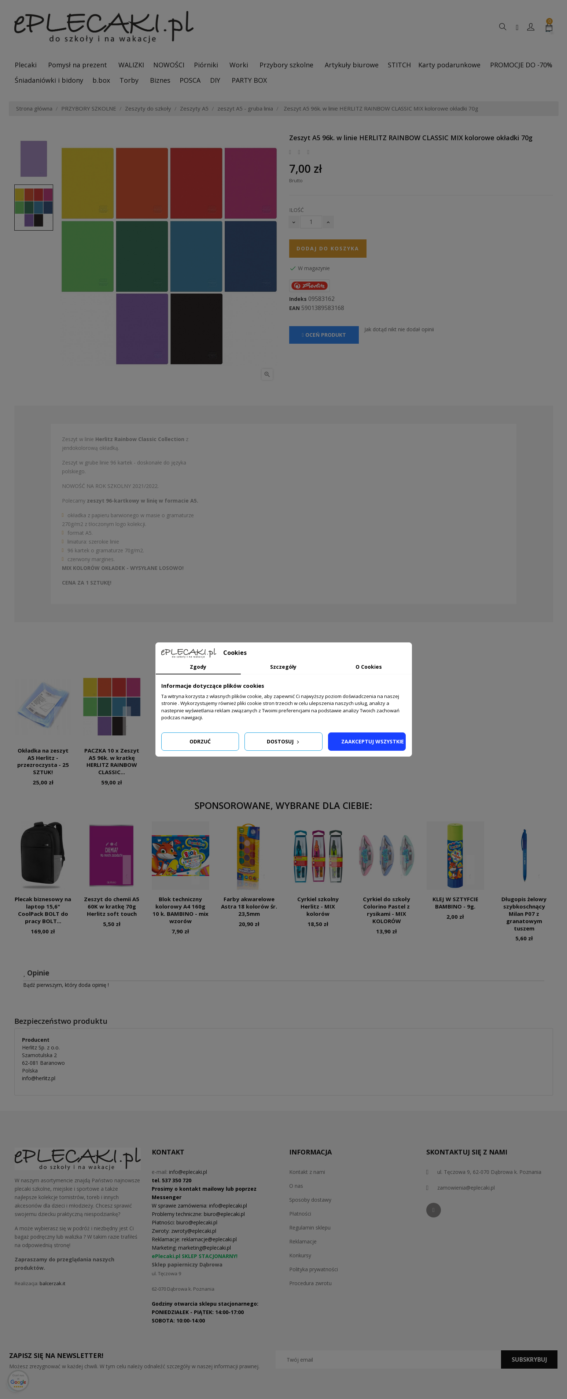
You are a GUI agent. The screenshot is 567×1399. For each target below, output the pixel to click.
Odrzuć (200, 741)
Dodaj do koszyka (328, 248)
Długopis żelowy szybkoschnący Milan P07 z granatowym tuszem (523, 913)
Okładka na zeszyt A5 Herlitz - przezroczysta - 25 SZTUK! (43, 761)
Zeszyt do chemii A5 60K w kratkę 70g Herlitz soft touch (111, 906)
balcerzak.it (52, 1283)
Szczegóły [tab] (283, 666)
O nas (296, 1185)
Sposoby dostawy (310, 1199)
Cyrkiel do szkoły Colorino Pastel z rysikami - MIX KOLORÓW (386, 909)
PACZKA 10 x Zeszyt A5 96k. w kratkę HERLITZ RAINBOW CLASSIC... (111, 761)
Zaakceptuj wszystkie (372, 741)
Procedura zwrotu (310, 1283)
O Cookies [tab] (369, 666)
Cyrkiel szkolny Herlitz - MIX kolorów (318, 906)
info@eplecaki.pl (188, 1171)
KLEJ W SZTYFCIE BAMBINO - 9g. (455, 902)
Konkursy (300, 1255)
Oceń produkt (324, 334)
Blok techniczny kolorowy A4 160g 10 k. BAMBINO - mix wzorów (180, 909)
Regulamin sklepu (310, 1227)
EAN (294, 308)
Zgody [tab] (198, 666)
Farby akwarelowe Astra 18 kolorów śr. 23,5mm (249, 906)
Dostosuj (284, 741)
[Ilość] (311, 222)
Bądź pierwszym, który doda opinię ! (66, 984)
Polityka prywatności (313, 1269)
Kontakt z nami (307, 1171)
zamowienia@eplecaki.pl (466, 1187)
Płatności (300, 1213)
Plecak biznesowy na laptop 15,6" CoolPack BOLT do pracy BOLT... (43, 909)
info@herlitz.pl (38, 1078)
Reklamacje (303, 1241)
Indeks (298, 299)
